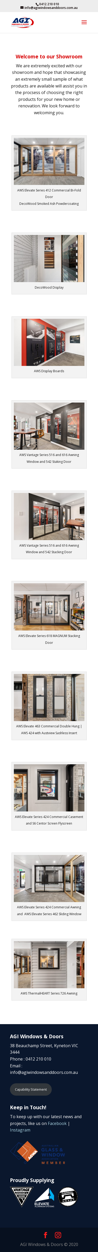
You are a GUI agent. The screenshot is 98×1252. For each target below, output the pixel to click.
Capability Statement (31, 1089)
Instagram (20, 1130)
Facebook (57, 1123)
